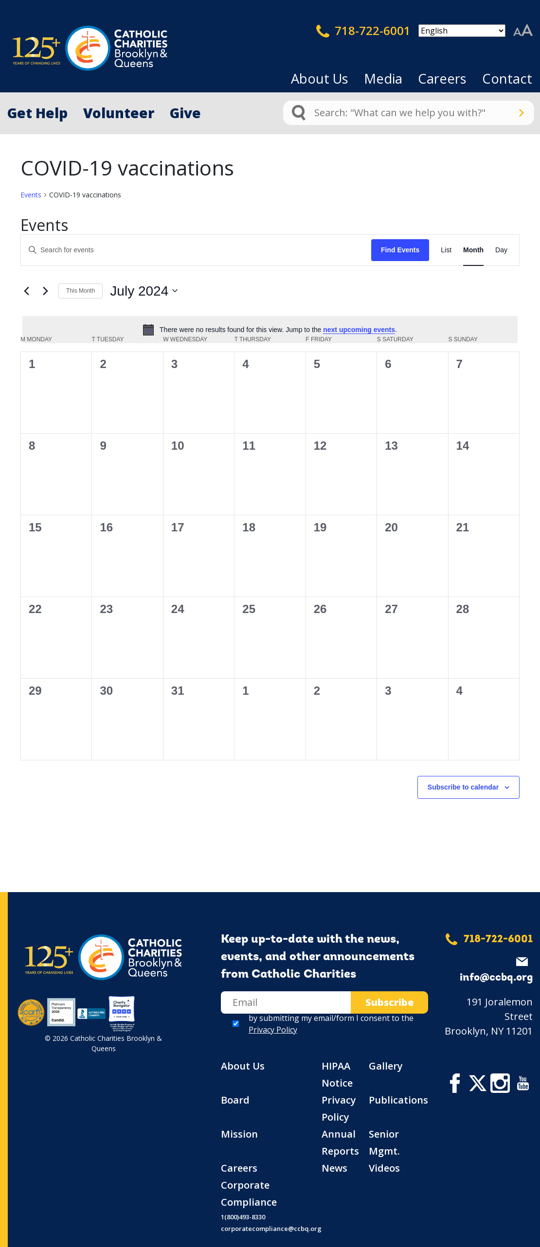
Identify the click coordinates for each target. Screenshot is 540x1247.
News (334, 1168)
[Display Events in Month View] (473, 250)
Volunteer (118, 113)
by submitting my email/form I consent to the (331, 1024)
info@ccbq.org (496, 978)
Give (185, 113)
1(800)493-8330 (243, 1216)
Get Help (37, 113)
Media (383, 79)
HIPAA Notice (337, 1074)
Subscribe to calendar (463, 787)
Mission (239, 1134)
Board (235, 1099)
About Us (319, 79)
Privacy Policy (273, 1029)
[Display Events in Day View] (501, 250)
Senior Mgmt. (384, 1142)
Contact (507, 79)
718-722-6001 (363, 30)
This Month (80, 290)
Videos (384, 1168)
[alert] (270, 329)
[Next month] (45, 291)
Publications (398, 1099)
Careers (442, 79)
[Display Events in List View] (446, 250)
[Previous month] (26, 291)
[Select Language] (461, 30)
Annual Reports (340, 1142)
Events (30, 194)
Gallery (386, 1065)
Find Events (400, 250)
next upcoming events (359, 330)
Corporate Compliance (249, 1193)
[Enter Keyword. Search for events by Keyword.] (196, 250)
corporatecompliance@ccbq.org (271, 1228)
